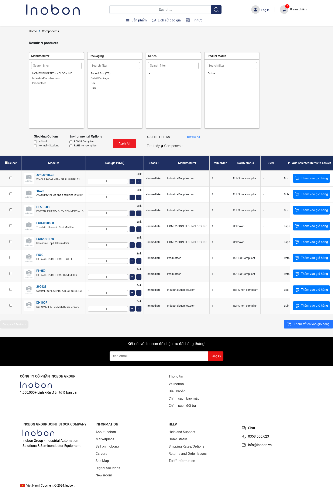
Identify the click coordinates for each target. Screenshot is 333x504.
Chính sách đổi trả (182, 406)
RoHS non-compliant (85, 146)
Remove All (193, 136)
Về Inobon (176, 384)
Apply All (124, 143)
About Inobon (106, 432)
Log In (265, 10)
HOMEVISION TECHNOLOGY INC (52, 73)
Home (33, 31)
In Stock (43, 141)
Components (50, 31)
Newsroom (104, 475)
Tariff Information (182, 461)
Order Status (178, 439)
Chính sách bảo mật (184, 398)
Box (93, 83)
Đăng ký (215, 356)
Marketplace (105, 439)
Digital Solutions (108, 468)
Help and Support (182, 432)
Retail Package (100, 78)
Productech (39, 83)
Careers (101, 454)
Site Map (102, 461)
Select (12, 163)
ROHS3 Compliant (84, 141)
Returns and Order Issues (188, 454)
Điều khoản (177, 391)
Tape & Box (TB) (100, 73)
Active (211, 73)
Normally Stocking (48, 146)
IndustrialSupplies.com (46, 78)
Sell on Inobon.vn (108, 446)
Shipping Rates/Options (186, 446)
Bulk (93, 88)
